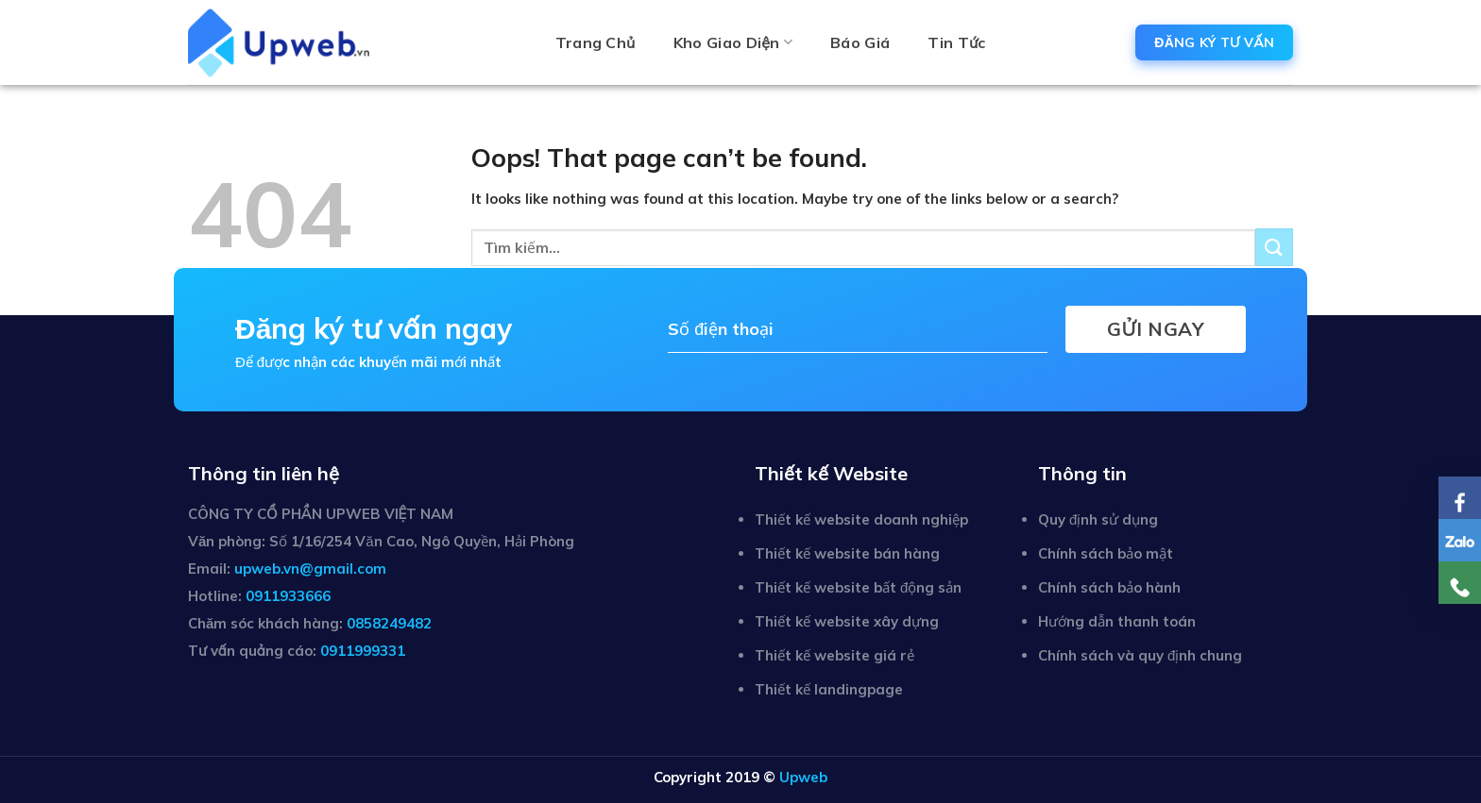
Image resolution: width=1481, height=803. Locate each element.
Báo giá (860, 42)
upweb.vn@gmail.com (310, 568)
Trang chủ (595, 42)
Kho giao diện (732, 42)
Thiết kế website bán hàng (847, 553)
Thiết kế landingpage (829, 689)
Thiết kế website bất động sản (858, 587)
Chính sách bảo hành (1109, 587)
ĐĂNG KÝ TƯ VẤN (1214, 42)
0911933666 (288, 596)
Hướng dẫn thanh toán (1117, 621)
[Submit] (1274, 246)
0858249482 (389, 623)
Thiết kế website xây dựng (847, 621)
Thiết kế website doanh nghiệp (861, 519)
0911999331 (362, 651)
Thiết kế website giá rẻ (834, 655)
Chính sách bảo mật (1105, 553)
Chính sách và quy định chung (1140, 655)
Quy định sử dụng (1098, 519)
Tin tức (956, 42)
